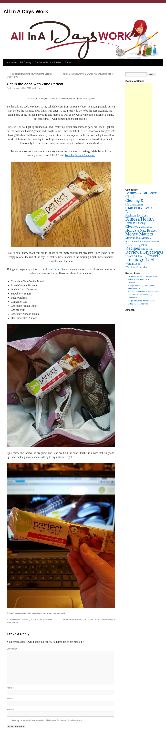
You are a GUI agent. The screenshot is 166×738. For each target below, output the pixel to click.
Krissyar (38, 88)
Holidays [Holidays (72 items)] (132, 230)
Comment (12, 649)
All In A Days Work (25, 11)
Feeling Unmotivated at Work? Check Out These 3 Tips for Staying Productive (143, 294)
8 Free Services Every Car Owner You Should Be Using (89, 74)
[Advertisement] (138, 133)
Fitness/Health (35, 613)
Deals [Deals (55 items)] (147, 208)
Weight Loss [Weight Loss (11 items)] (132, 263)
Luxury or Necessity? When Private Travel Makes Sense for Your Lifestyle (142, 279)
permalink (60, 613)
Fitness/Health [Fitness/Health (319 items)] (139, 219)
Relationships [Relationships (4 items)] (147, 249)
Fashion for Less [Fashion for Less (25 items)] (136, 215)
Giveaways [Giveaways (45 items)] (133, 226)
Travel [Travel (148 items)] (152, 255)
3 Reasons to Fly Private (138, 304)
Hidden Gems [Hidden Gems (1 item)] (147, 227)
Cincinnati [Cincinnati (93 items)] (134, 196)
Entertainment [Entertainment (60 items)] (136, 211)
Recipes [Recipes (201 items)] (132, 248)
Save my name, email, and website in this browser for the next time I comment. (46, 720)
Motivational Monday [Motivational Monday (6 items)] (136, 241)
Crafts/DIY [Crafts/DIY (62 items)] (134, 208)
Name (10, 688)
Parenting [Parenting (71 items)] (133, 244)
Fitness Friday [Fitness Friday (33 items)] (135, 223)
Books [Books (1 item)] (138, 193)
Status (68, 62)
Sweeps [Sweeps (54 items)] (131, 256)
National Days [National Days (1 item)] (153, 241)
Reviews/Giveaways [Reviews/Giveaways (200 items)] (144, 252)
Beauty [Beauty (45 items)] (130, 193)
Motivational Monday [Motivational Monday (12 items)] (138, 237)
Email (10, 698)
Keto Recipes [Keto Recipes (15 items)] (148, 230)
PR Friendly (26, 62)
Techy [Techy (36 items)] (142, 256)
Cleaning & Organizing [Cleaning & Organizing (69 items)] (134, 202)
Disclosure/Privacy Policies (48, 62)
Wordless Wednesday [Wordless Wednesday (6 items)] (136, 266)
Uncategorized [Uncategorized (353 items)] (139, 259)
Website (10, 709)
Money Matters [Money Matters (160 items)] (139, 234)
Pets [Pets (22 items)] (144, 245)
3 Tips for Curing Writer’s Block (141, 301)
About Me (12, 62)
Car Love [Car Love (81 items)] (149, 193)
